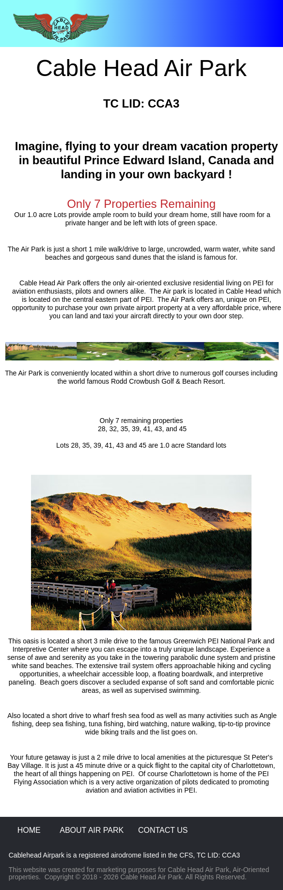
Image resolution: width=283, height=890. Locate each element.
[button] (141, 28)
